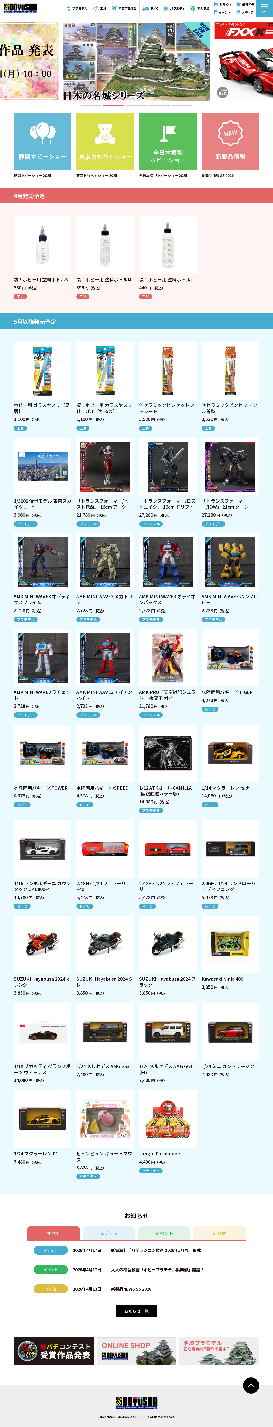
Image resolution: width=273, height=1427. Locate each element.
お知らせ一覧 (136, 1311)
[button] (91, 105)
